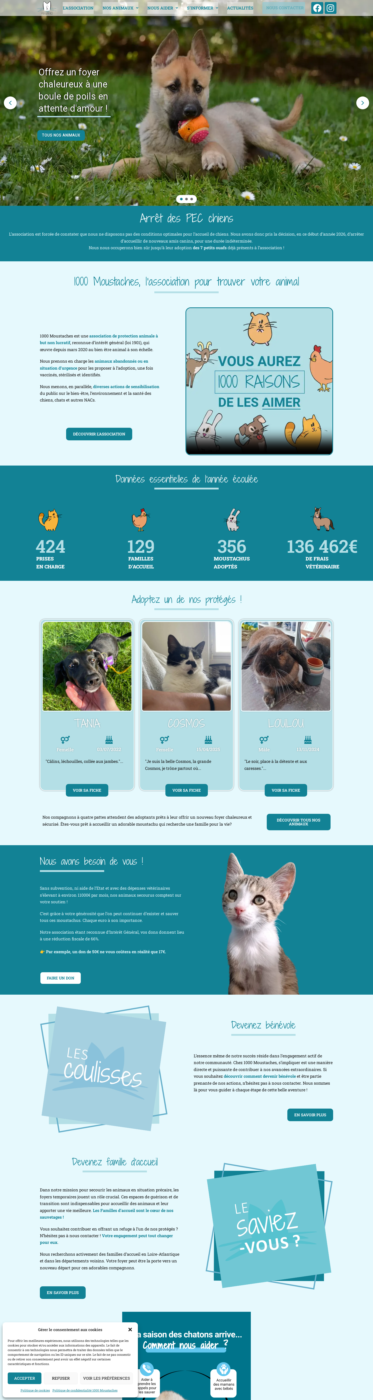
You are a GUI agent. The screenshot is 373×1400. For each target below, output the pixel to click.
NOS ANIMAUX (119, 7)
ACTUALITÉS (239, 7)
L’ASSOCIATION (77, 7)
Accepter (24, 1378)
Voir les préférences (106, 1378)
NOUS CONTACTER (284, 8)
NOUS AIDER (161, 7)
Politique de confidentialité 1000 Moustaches (85, 1390)
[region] (186, 103)
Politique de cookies (35, 1390)
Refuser (61, 1378)
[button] (130, 1329)
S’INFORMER (201, 7)
